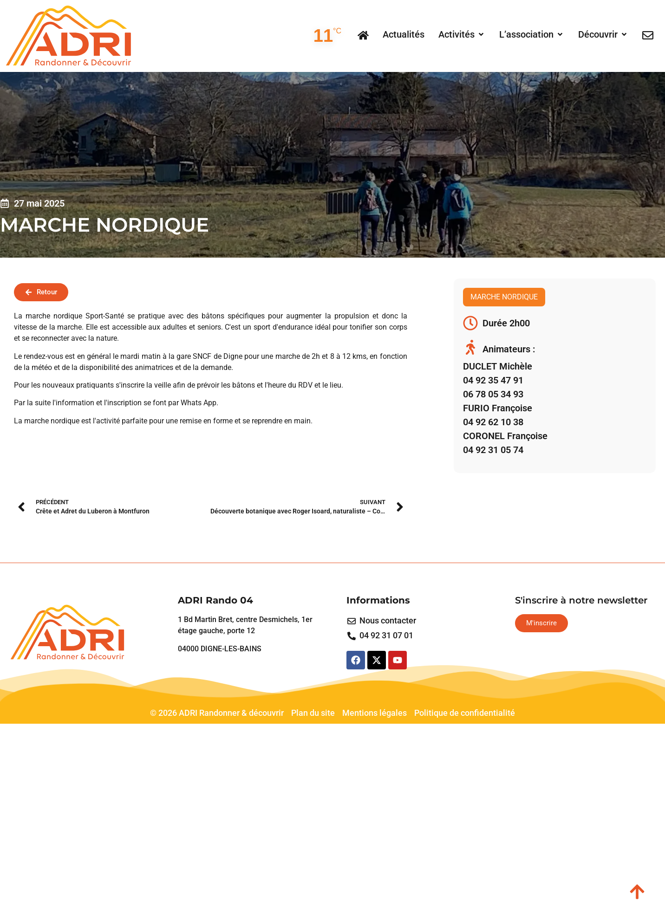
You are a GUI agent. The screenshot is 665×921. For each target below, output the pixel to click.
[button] (461, 34)
